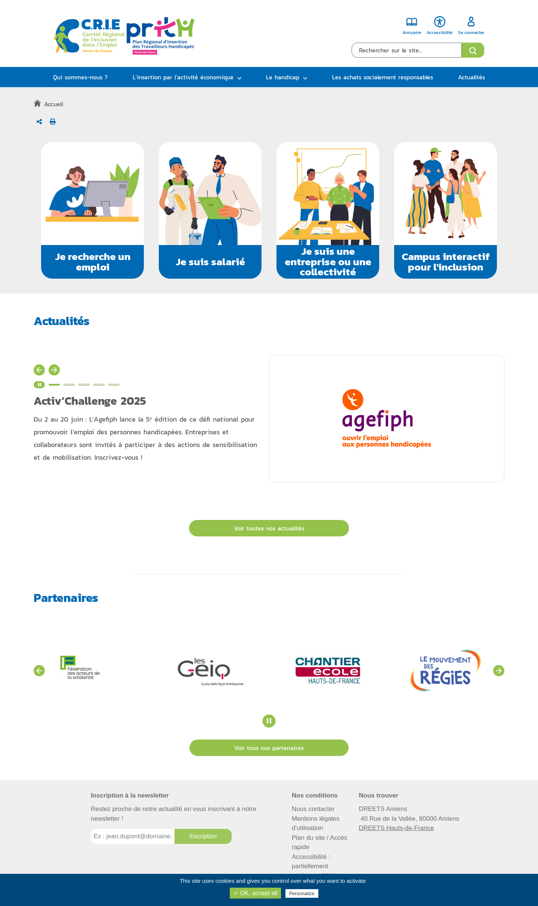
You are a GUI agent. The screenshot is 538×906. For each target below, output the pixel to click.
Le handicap (282, 77)
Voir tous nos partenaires (269, 747)
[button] (92, 210)
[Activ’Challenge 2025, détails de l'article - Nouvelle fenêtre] (151, 430)
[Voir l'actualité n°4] (99, 385)
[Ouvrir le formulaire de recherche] (473, 50)
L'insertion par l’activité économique (183, 77)
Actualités (471, 77)
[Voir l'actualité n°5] (114, 385)
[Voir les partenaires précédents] (39, 670)
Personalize (302, 893)
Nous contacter (313, 808)
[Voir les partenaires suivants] (498, 670)
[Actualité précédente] (39, 370)
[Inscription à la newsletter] (203, 836)
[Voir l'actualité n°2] (69, 385)
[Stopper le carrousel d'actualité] (39, 384)
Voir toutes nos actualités (269, 528)
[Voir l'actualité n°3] (84, 385)
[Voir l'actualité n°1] (54, 385)
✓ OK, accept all (255, 893)
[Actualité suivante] (54, 370)
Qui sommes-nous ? (80, 77)
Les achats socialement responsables (382, 77)
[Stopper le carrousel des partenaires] (269, 721)
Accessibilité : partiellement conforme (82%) (314, 866)
